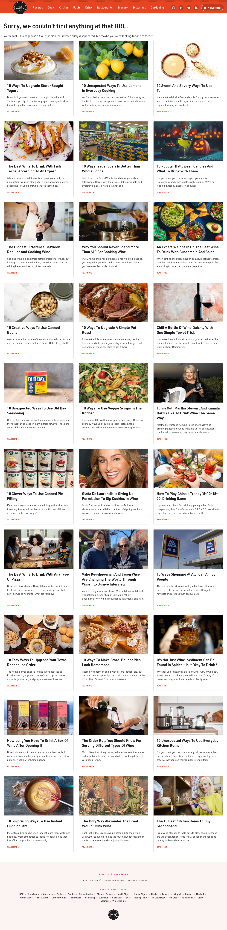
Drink (88, 7)
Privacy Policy (119, 874)
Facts (77, 7)
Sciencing (90, 898)
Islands (165, 894)
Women (105, 901)
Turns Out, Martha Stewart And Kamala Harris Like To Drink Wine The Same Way (188, 413)
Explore (60, 894)
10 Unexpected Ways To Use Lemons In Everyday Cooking (111, 88)
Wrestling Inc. (119, 901)
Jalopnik (177, 894)
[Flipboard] (181, 7)
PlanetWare (75, 898)
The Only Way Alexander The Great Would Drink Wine (110, 823)
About (102, 874)
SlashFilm (103, 898)
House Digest (140, 894)
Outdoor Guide (59, 898)
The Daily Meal (158, 898)
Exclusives (139, 7)
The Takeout (186, 898)
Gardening (157, 7)
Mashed (200, 894)
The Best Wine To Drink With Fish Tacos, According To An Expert (34, 168)
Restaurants (105, 7)
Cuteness (48, 894)
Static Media (93, 880)
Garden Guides (86, 894)
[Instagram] (173, 7)
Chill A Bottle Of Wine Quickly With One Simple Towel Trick (185, 330)
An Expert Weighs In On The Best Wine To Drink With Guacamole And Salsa (188, 249)
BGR (21, 894)
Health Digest (123, 894)
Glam (99, 894)
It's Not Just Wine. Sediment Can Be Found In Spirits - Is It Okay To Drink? (187, 662)
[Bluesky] (188, 7)
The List (173, 898)
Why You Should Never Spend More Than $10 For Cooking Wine (110, 249)
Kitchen (64, 7)
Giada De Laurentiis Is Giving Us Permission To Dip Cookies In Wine (110, 496)
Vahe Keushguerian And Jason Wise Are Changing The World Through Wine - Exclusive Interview (111, 579)
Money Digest (26, 898)
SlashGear (117, 898)
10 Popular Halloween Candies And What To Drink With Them (185, 168)
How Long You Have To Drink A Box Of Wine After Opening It (37, 743)
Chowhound (33, 894)
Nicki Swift (42, 898)
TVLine (200, 898)
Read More (12, 111)
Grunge (109, 894)
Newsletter (212, 7)
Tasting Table (140, 898)
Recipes (38, 7)
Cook (51, 7)
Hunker (154, 894)
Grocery (122, 7)
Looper (188, 894)
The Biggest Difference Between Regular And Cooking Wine (33, 249)
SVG (128, 898)
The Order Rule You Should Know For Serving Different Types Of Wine (112, 743)
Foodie (71, 894)
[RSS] (196, 7)
